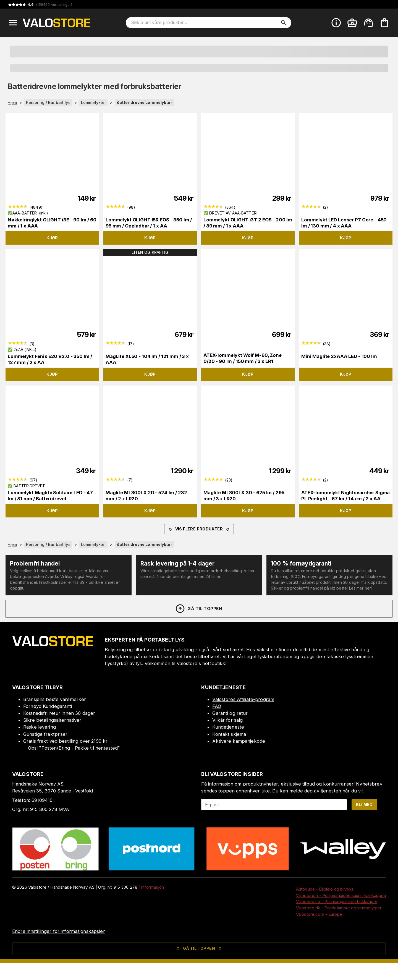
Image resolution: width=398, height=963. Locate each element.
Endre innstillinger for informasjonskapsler (58, 931)
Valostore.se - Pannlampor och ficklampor (336, 901)
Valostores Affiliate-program (243, 699)
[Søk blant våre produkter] (204, 22)
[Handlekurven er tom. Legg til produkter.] (384, 23)
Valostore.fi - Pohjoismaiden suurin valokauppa (341, 895)
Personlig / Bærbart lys (48, 102)
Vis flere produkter (199, 529)
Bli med (364, 804)
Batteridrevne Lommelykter (144, 102)
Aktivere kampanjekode (238, 741)
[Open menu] (13, 22)
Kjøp (52, 237)
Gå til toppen (198, 608)
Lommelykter (93, 102)
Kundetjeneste (228, 727)
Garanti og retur (230, 713)
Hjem (12, 102)
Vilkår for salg (227, 720)
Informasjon (152, 887)
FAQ (216, 706)
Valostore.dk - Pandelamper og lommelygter (338, 907)
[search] (283, 22)
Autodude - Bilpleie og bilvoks (325, 889)
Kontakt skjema (229, 734)
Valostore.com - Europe (319, 914)
